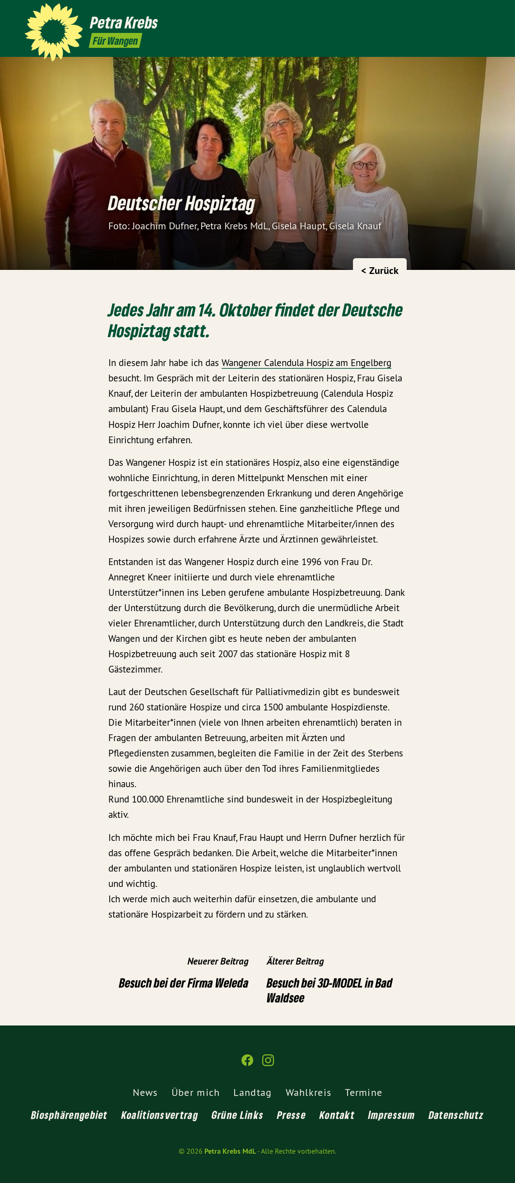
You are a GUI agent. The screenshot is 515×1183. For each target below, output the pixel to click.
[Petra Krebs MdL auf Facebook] (472, 12)
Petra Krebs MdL (230, 1151)
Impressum (391, 1114)
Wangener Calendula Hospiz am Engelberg (306, 363)
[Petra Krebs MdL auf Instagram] (485, 12)
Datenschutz (456, 1114)
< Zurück (380, 270)
